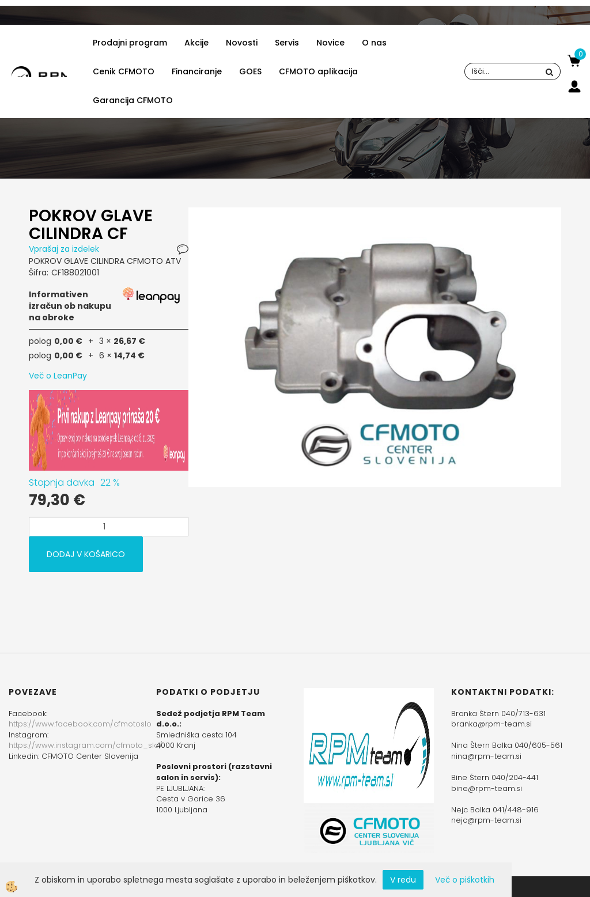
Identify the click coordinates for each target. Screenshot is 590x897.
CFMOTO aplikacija (318, 71)
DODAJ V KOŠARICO (86, 554)
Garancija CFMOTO (133, 100)
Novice (330, 42)
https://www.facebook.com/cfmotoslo (80, 723)
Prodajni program (130, 42)
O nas (374, 42)
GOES (250, 71)
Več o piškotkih (464, 879)
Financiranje (197, 71)
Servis (287, 42)
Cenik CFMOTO (123, 71)
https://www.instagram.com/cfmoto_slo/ (85, 745)
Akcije (196, 42)
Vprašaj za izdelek (64, 249)
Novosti (242, 42)
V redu (403, 879)
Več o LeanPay (58, 375)
